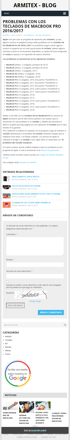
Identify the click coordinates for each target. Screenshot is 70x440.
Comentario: (11, 234)
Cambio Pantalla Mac (27, 437)
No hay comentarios (43, 35)
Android (8, 336)
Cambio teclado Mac (57, 434)
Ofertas (8, 351)
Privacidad (17, 434)
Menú (6, 13)
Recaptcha (10, 293)
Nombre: (10, 259)
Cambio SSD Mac (49, 437)
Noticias (30, 35)
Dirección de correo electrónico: (19, 271)
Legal (5, 434)
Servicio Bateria (35, 434)
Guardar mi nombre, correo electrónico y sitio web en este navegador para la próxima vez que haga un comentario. (33, 286)
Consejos (8, 340)
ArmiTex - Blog (35, 5)
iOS (25, 35)
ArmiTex (6, 35)
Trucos (7, 354)
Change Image (35, 301)
